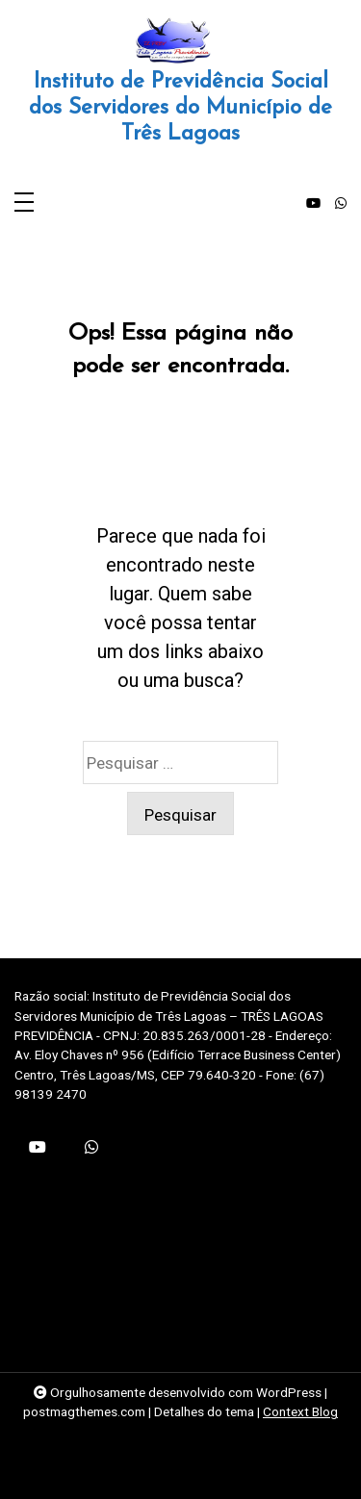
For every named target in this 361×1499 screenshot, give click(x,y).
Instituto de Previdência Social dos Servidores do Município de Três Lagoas (180, 108)
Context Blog (300, 1411)
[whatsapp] (341, 204)
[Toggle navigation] (24, 203)
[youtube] (313, 204)
